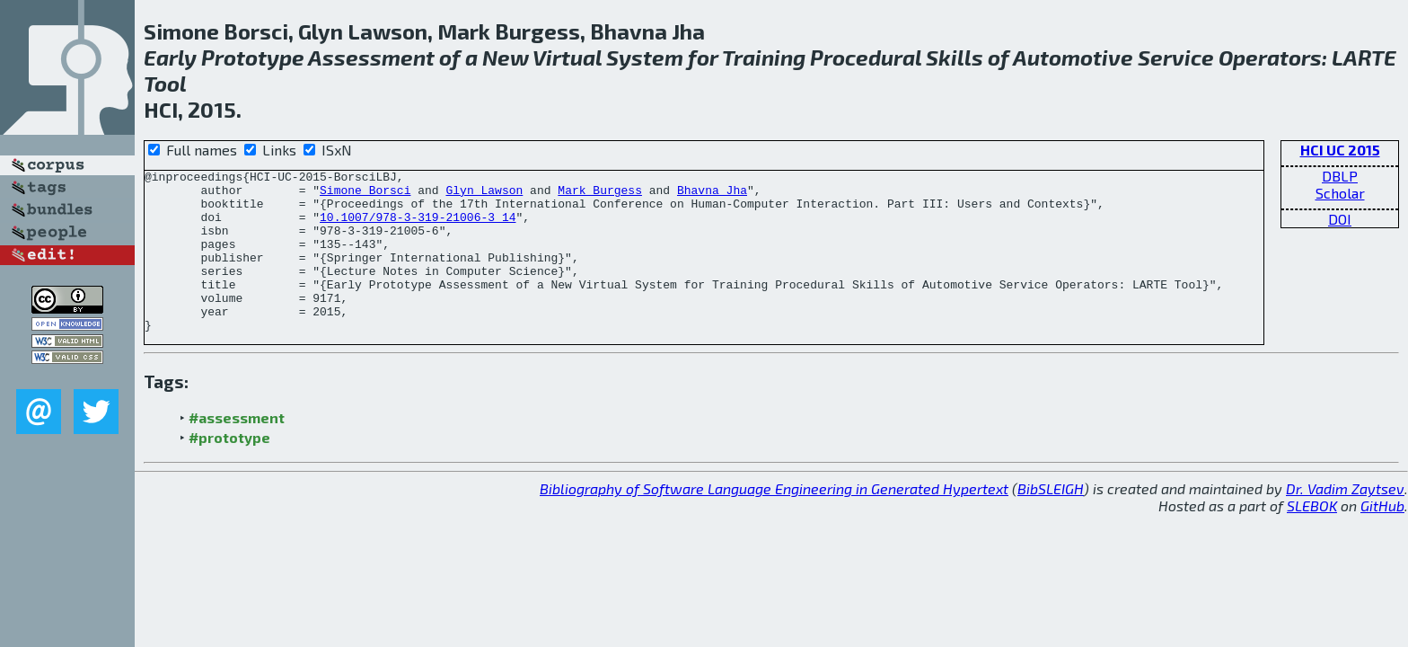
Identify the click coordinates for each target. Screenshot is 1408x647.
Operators (1270, 57)
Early (170, 57)
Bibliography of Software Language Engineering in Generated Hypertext (774, 520)
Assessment (371, 57)
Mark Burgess (600, 195)
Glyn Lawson (484, 195)
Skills (954, 57)
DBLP (1340, 175)
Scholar (1340, 192)
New (505, 57)
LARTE (1364, 57)
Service (1176, 57)
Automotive (1073, 57)
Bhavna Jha (712, 195)
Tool (165, 83)
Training (763, 57)
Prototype (252, 57)
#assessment (237, 449)
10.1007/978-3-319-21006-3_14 (417, 227)
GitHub (1382, 537)
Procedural (865, 57)
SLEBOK (1312, 537)
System (644, 57)
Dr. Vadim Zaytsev (1345, 520)
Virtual (567, 57)
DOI (1339, 218)
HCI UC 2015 (1340, 149)
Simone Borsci (365, 195)
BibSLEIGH (1050, 520)
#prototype (229, 469)
